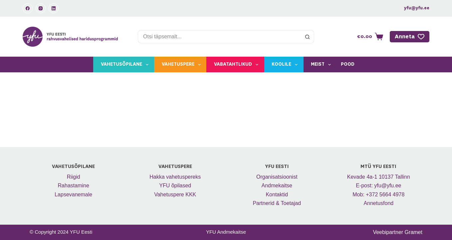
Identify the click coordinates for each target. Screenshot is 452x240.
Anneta (410, 36)
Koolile (286, 65)
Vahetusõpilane (126, 65)
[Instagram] (41, 8)
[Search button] (307, 36)
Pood (347, 64)
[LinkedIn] (54, 8)
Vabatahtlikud (237, 65)
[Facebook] (28, 8)
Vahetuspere (182, 65)
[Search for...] (219, 36)
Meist (322, 65)
